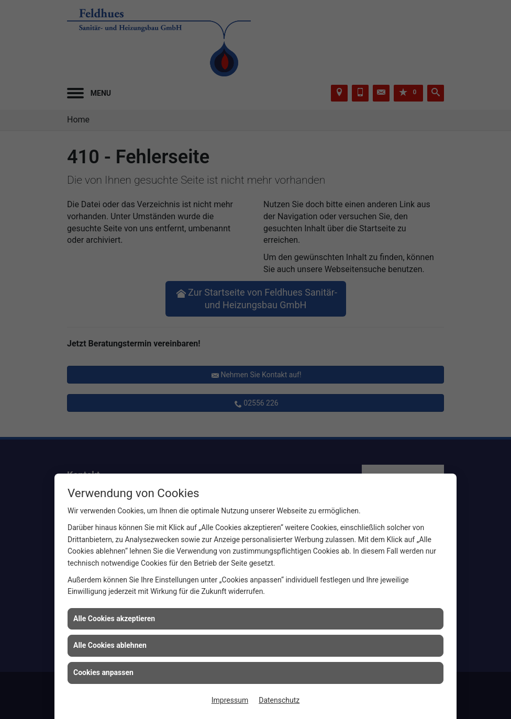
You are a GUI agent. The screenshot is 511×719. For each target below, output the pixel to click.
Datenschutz (279, 700)
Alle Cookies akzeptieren (114, 618)
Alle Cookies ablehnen (110, 645)
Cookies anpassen (103, 672)
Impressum (230, 700)
